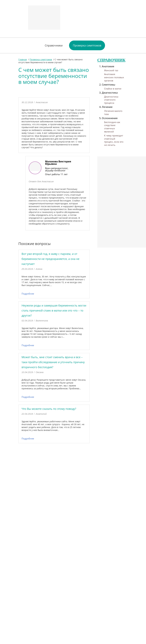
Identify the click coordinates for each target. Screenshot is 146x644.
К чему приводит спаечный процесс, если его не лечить (113, 140)
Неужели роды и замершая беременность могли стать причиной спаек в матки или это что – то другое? (54, 310)
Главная (22, 59)
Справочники (54, 45)
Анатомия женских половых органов (114, 77)
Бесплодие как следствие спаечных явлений (112, 127)
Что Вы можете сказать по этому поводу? (49, 409)
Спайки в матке (112, 88)
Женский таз (111, 70)
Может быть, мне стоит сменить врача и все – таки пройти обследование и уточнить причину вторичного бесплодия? (53, 362)
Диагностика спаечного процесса (111, 99)
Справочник (111, 60)
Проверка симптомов (87, 45)
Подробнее (28, 293)
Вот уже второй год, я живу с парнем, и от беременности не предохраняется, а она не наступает (50, 259)
